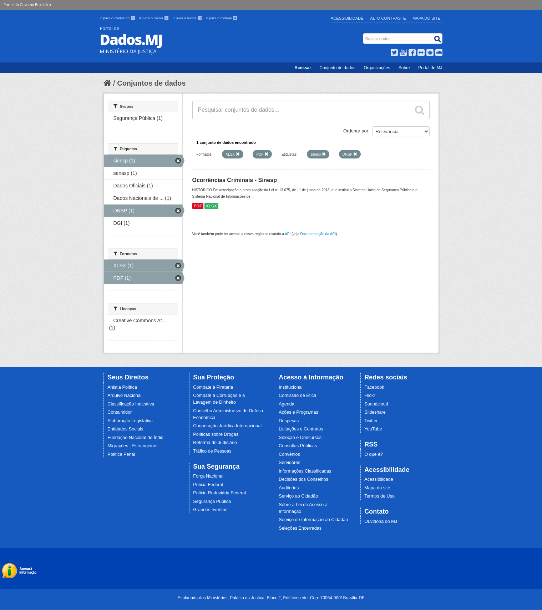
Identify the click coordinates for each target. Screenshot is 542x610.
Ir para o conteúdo (118, 18)
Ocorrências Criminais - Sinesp (234, 180)
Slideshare (375, 412)
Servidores (289, 462)
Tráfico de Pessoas (212, 451)
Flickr (369, 395)
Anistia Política (122, 387)
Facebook (374, 387)
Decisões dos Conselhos (303, 479)
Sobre (404, 67)
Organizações (377, 67)
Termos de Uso (379, 496)
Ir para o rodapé (222, 18)
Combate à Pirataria (213, 387)
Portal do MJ (430, 67)
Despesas (289, 420)
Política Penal (121, 454)
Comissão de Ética (297, 395)
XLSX (211, 205)
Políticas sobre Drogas (215, 434)
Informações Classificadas (305, 471)
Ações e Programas (298, 412)
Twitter (371, 420)
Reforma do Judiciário (215, 442)
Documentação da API (318, 234)
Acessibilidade (347, 18)
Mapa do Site (426, 18)
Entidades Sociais (125, 429)
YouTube (373, 429)
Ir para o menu (154, 18)
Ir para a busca (187, 18)
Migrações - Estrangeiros (132, 445)
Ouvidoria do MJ (380, 521)
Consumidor (119, 412)
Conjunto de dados (337, 67)
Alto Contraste (388, 18)
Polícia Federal (208, 484)
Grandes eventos (210, 509)
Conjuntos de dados (151, 83)
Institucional (291, 387)
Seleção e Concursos (300, 437)
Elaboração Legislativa (130, 420)
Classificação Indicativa (130, 404)
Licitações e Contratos (301, 429)
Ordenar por (355, 130)
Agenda (286, 404)
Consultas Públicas (298, 445)
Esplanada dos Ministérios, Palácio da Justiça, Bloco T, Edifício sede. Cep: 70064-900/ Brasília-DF (270, 597)
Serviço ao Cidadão (298, 496)
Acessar (302, 67)
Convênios (289, 454)
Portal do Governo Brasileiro (27, 4)
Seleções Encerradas (300, 528)
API (287, 234)
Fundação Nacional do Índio (135, 437)
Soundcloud (376, 404)
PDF (198, 205)
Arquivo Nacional (124, 395)
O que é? (373, 454)
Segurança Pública (212, 501)
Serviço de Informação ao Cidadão (313, 519)
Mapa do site (377, 487)
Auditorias (289, 487)
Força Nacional (208, 476)
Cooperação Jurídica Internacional (227, 425)
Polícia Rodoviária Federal (219, 492)
